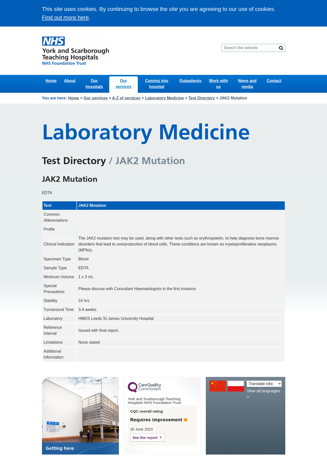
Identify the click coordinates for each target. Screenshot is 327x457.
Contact (274, 81)
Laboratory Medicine (164, 98)
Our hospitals (94, 84)
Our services (123, 84)
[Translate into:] (264, 384)
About (69, 81)
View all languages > (263, 394)
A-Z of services (126, 98)
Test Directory (201, 98)
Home (51, 81)
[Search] (281, 48)
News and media (247, 84)
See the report (145, 437)
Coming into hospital (156, 84)
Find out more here (65, 17)
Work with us (218, 84)
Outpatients (190, 81)
